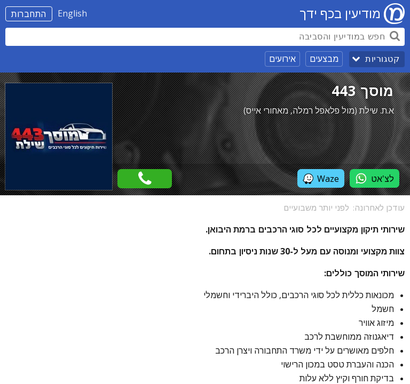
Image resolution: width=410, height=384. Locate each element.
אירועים (282, 58)
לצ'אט (374, 178)
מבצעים (324, 58)
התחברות (28, 14)
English (72, 13)
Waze (321, 178)
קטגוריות (382, 58)
